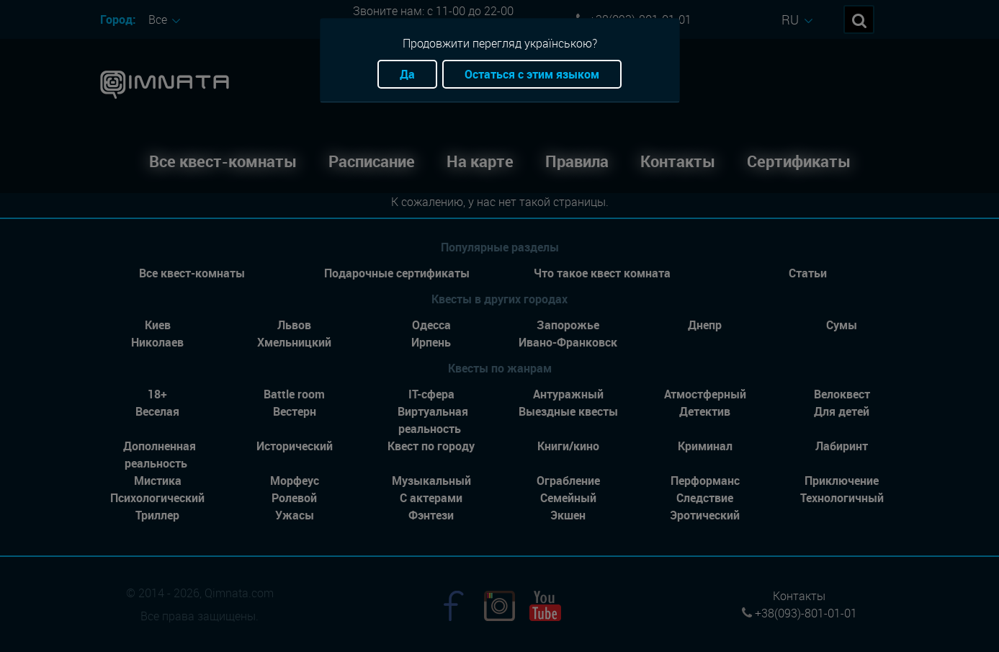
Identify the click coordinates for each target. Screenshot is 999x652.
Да (407, 74)
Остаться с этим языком (532, 74)
